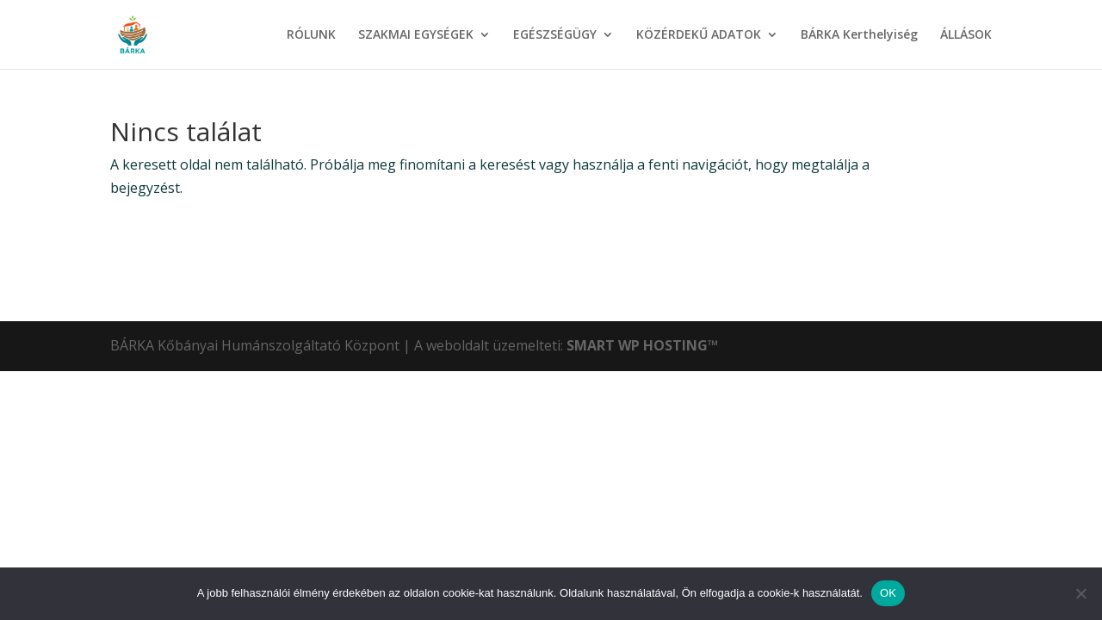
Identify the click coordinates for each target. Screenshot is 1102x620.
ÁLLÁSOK (966, 35)
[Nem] (1080, 593)
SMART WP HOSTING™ (642, 345)
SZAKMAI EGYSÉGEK (416, 35)
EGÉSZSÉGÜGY (555, 35)
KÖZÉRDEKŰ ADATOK (698, 35)
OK (888, 592)
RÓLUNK (311, 35)
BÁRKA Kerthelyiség (859, 35)
